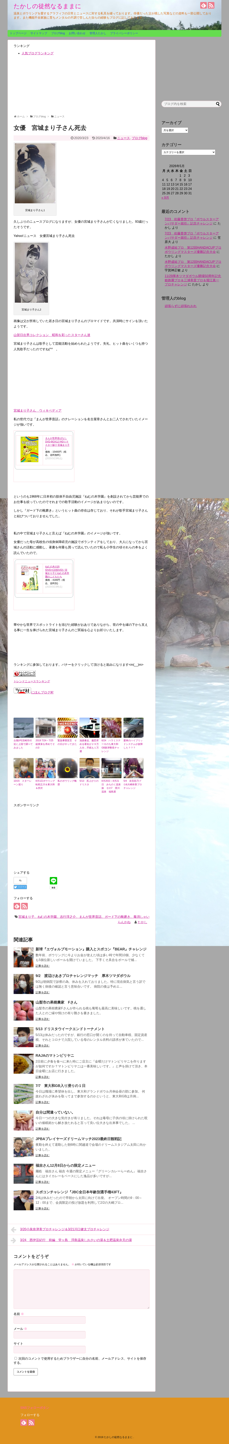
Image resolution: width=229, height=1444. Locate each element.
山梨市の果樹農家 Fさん (56, 1002)
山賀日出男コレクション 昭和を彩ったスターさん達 (52, 335)
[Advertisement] (81, 87)
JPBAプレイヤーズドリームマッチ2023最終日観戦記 (78, 1139)
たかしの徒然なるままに (47, 6)
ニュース (123, 138)
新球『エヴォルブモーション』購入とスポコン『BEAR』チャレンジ (91, 949)
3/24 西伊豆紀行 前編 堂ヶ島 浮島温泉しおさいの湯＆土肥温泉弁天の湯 (71, 1240)
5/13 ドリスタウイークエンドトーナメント (70, 1029)
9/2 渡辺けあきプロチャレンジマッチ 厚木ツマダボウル (83, 976)
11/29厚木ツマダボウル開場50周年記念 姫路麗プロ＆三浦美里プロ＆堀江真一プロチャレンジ (194, 280)
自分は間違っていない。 (55, 1112)
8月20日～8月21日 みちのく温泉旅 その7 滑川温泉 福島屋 (111, 786)
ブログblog (58, 33)
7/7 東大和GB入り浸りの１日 (61, 1086)
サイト (18, 1343)
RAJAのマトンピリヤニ (55, 1056)
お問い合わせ (77, 33)
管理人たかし (98, 33)
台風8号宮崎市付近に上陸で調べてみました (23, 744)
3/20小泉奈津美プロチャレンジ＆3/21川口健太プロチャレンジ (60, 1229)
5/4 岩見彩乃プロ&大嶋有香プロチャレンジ (132, 784)
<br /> (26, 379)
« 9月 (165, 197)
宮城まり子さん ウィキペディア (38, 410)
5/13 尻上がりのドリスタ (89, 782)
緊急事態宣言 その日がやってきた (67, 742)
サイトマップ (38, 33)
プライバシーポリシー (124, 33)
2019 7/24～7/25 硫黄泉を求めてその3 (46, 744)
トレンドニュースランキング (32, 681)
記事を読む (43, 965)
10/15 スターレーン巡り (23, 782)
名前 (19, 1314)
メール (20, 1328)
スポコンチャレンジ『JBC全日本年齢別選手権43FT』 (79, 1192)
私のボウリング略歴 (67, 782)
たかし (142, 922)
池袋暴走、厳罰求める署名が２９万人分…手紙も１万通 (89, 746)
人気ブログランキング (38, 53)
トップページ (18, 33)
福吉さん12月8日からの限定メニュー (66, 1166)
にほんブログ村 (34, 692)
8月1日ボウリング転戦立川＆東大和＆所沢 (45, 784)
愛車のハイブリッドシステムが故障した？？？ (133, 744)
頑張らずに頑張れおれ (181, 306)
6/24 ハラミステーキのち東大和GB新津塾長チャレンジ (111, 746)
